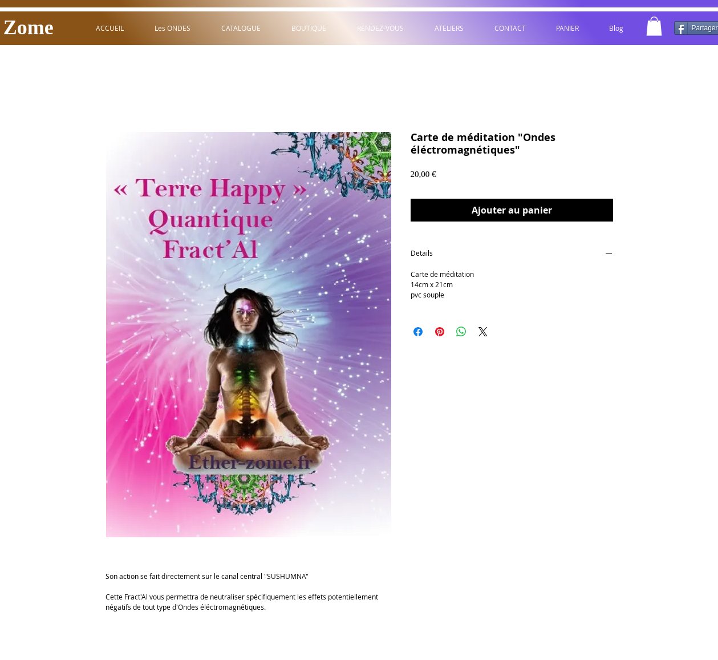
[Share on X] (483, 332)
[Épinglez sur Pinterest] (440, 332)
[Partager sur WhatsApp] (461, 332)
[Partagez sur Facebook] (418, 332)
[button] (654, 26)
